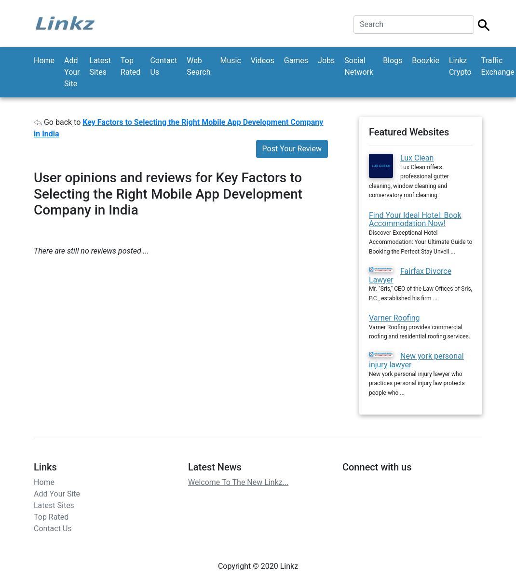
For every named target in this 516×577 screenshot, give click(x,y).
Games (296, 60)
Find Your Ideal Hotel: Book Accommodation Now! (415, 219)
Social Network (358, 66)
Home (44, 60)
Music (230, 60)
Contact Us (163, 66)
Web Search (198, 66)
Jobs (326, 60)
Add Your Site (72, 72)
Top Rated (130, 66)
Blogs (392, 60)
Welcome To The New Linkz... (238, 482)
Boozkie (425, 60)
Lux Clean (417, 157)
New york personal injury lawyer (416, 360)
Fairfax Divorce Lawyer (410, 275)
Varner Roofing (394, 317)
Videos (262, 60)
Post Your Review (292, 148)
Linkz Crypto (460, 66)
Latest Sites (100, 66)
